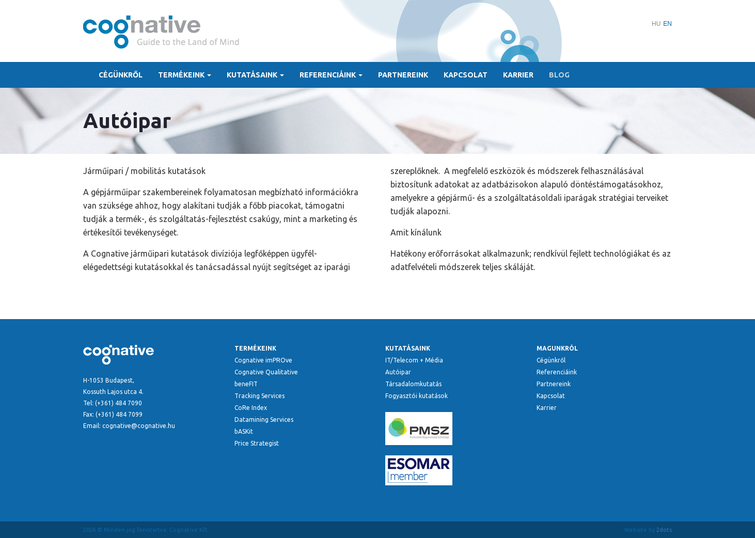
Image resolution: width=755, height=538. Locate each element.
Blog (559, 75)
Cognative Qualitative (266, 372)
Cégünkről (121, 75)
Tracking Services (259, 395)
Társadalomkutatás (413, 384)
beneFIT (246, 384)
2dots (664, 530)
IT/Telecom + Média (414, 360)
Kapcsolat (465, 75)
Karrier (518, 75)
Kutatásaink (255, 75)
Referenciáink (331, 75)
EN (667, 24)
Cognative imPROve (263, 360)
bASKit (243, 431)
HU (656, 24)
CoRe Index (250, 407)
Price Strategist (256, 443)
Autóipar (398, 372)
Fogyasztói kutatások (416, 395)
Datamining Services (263, 419)
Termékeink (184, 75)
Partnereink (403, 75)
